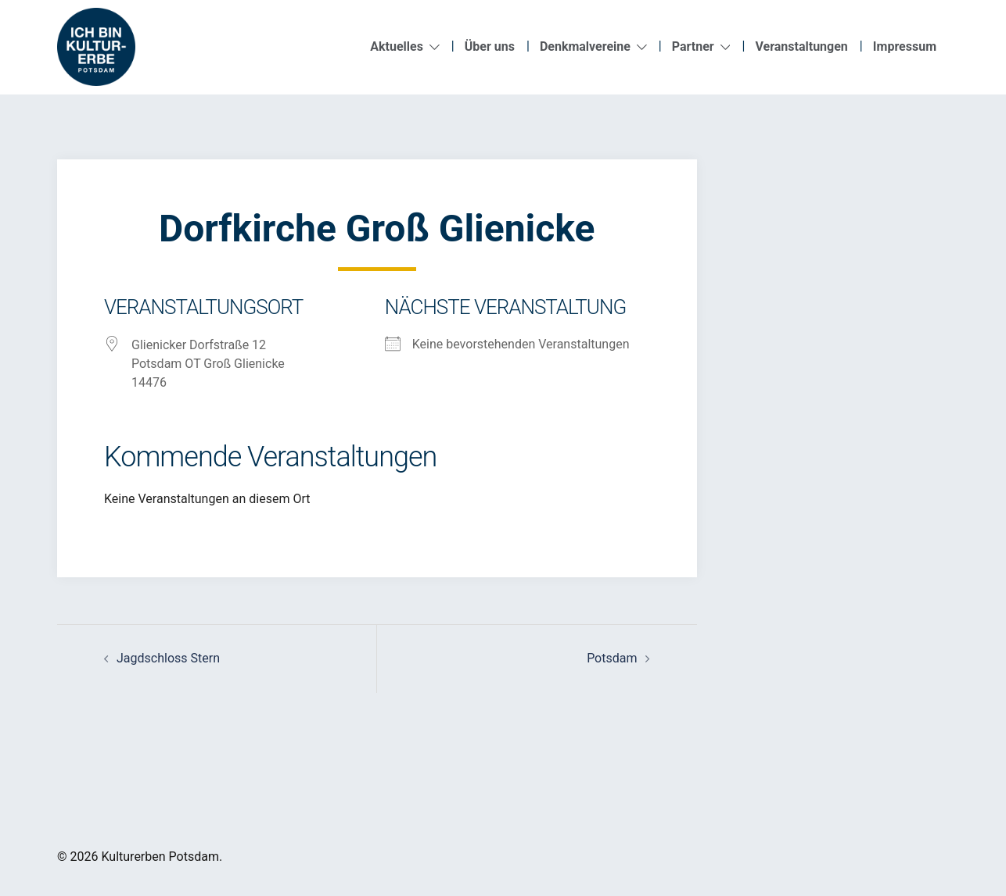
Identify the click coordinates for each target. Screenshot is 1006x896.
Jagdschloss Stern (168, 658)
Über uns (490, 46)
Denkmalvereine (585, 46)
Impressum (904, 46)
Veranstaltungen (801, 46)
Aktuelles (396, 46)
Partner (693, 46)
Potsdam (612, 658)
